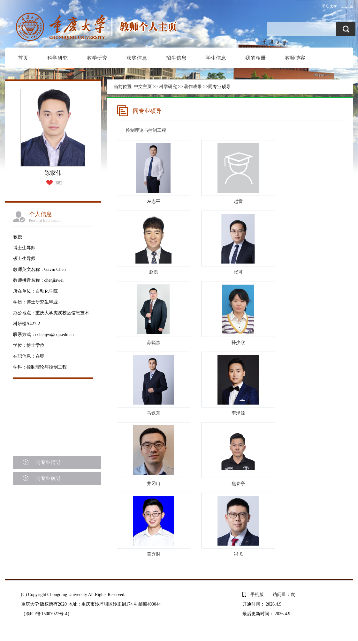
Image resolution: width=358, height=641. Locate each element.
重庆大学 (329, 6)
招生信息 (176, 58)
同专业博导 (48, 462)
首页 (23, 58)
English (347, 6)
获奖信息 (136, 58)
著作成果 (193, 86)
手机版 (257, 594)
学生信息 (216, 58)
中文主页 (143, 86)
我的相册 (255, 58)
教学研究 (97, 58)
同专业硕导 (48, 478)
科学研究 (57, 58)
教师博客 (295, 58)
